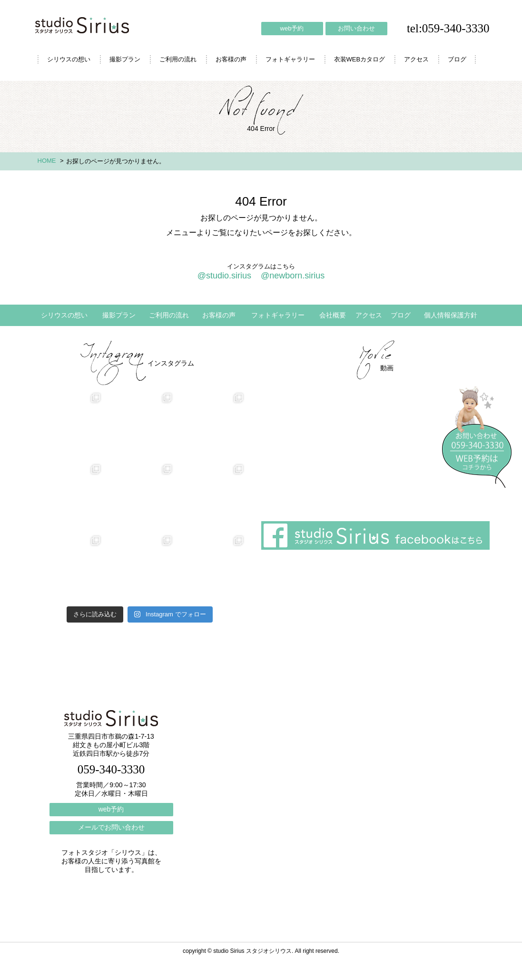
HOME (47, 160)
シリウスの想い (68, 59)
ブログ (457, 59)
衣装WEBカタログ (359, 59)
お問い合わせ (356, 28)
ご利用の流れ (178, 59)
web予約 (292, 28)
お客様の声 (231, 59)
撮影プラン (124, 59)
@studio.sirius (224, 275)
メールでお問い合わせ (111, 827)
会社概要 (332, 315)
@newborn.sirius (293, 275)
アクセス (416, 59)
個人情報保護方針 (450, 315)
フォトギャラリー (290, 59)
